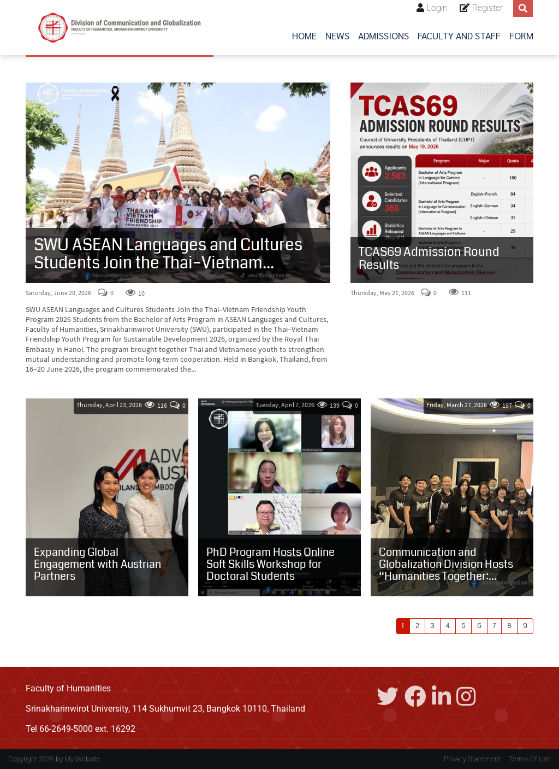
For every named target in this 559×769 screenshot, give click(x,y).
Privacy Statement (472, 758)
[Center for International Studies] (119, 27)
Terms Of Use (530, 758)
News (337, 35)
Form (521, 35)
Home (304, 35)
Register (487, 8)
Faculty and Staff (459, 35)
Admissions (383, 35)
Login (437, 8)
